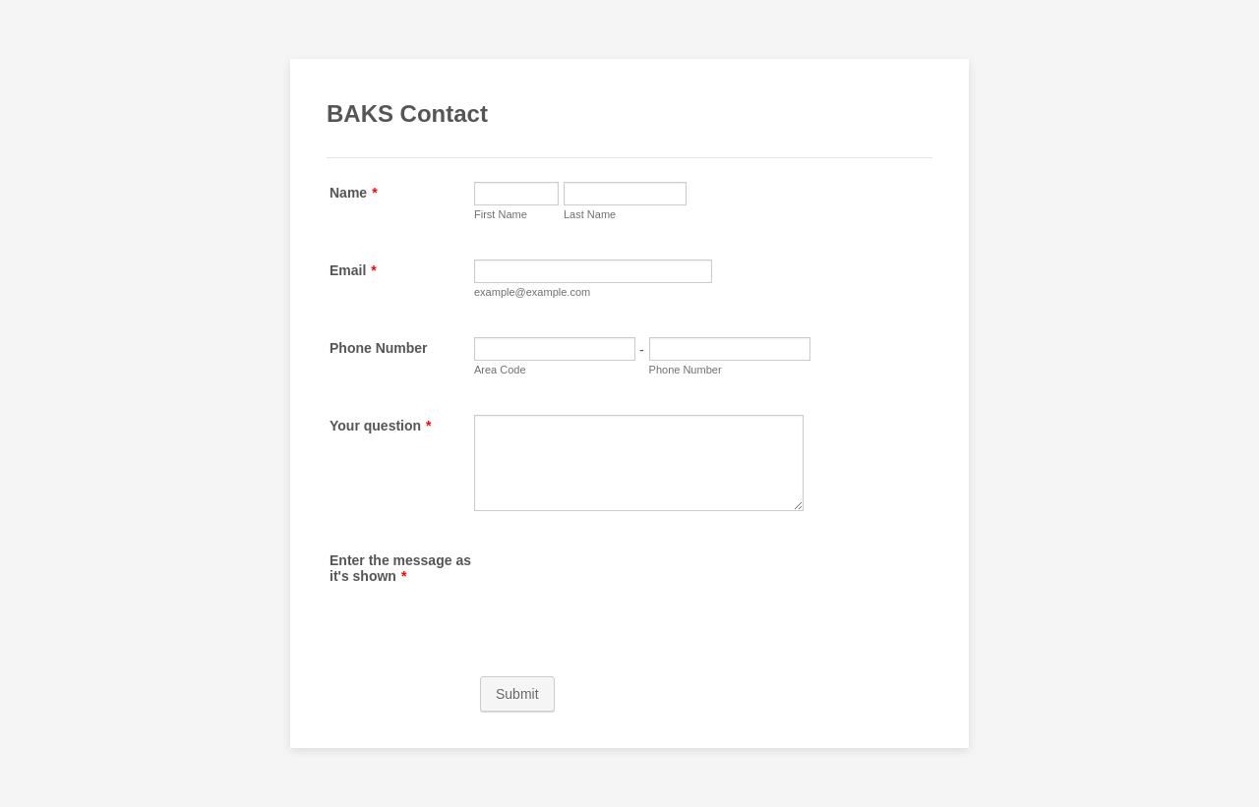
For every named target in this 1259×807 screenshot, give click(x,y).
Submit (517, 694)
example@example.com (532, 292)
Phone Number (379, 348)
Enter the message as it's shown (400, 568)
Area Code (500, 369)
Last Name (590, 214)
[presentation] (623, 587)
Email (353, 270)
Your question (381, 425)
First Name (500, 214)
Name (354, 193)
